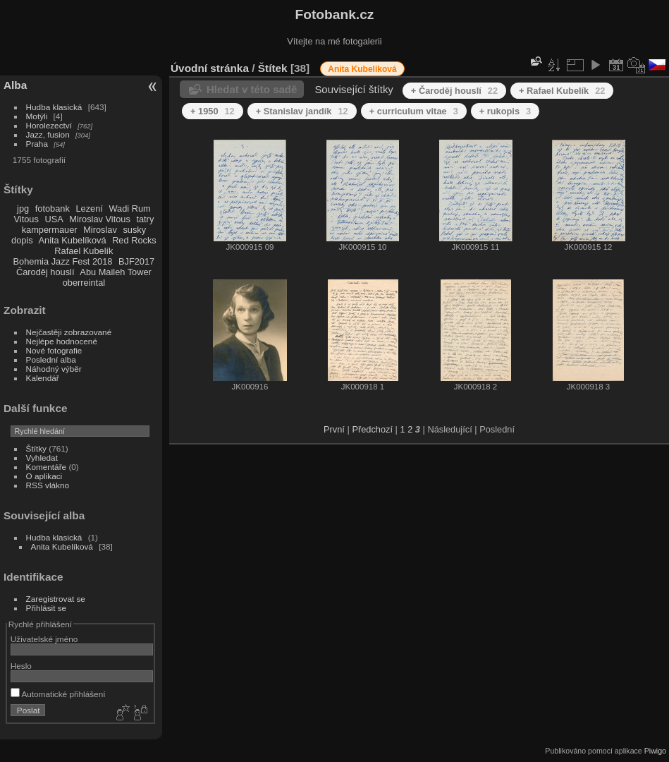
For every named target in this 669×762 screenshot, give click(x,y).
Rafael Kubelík (83, 251)
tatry (145, 219)
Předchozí (372, 429)
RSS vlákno (47, 485)
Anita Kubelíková (72, 240)
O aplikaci (44, 475)
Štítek (273, 68)
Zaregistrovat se (55, 598)
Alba (15, 85)
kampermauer (50, 229)
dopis (22, 240)
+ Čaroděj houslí (454, 90)
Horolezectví (49, 125)
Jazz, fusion (48, 134)
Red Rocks (134, 240)
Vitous (26, 219)
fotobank (52, 208)
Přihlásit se (46, 607)
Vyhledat (42, 457)
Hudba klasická (54, 106)
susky (134, 229)
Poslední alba (51, 359)
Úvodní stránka (210, 68)
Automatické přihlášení (58, 693)
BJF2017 (136, 261)
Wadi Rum (129, 208)
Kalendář (42, 377)
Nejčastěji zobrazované (69, 332)
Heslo (21, 665)
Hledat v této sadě (252, 89)
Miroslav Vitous (99, 219)
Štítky (36, 448)
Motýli (37, 116)
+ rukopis (505, 111)
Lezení (88, 208)
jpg (23, 208)
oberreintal (84, 282)
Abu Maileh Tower (115, 272)
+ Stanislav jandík (302, 111)
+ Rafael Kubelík (562, 90)
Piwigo (655, 750)
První (334, 429)
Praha (37, 143)
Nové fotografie (54, 350)
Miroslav (100, 229)
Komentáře (46, 466)
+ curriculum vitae (413, 111)
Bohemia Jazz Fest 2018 (63, 261)
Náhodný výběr (54, 368)
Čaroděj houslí (45, 272)
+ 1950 (212, 111)
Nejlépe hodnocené (61, 341)
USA (53, 219)
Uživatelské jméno (44, 638)
